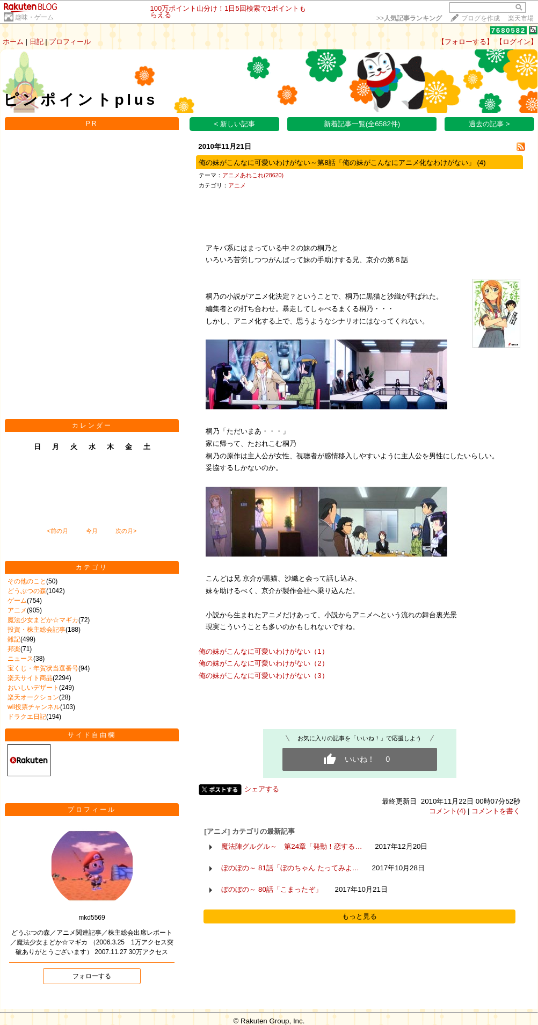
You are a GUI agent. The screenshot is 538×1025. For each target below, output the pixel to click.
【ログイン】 (516, 42)
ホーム (13, 42)
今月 (92, 531)
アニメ (17, 610)
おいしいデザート (33, 687)
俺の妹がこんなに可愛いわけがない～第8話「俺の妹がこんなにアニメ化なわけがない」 (337, 162)
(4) (481, 162)
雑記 (14, 639)
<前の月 (57, 531)
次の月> (125, 531)
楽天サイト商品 (30, 678)
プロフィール (70, 42)
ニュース (20, 658)
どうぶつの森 (27, 591)
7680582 (508, 30)
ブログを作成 (480, 18)
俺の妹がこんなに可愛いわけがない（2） (263, 663)
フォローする (91, 976)
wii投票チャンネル (34, 707)
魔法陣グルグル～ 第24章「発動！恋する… (291, 846)
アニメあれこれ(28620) (252, 175)
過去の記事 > (489, 124)
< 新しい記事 (235, 124)
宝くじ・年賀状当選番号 (43, 668)
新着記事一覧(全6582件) (362, 124)
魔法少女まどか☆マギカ (43, 620)
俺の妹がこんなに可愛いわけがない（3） (263, 676)
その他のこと (27, 581)
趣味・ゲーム (34, 17)
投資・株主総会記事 (37, 629)
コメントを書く (495, 811)
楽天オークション (33, 697)
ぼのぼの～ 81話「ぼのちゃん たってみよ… (290, 868)
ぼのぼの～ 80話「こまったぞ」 (271, 889)
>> (409, 18)
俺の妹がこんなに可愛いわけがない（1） (263, 651)
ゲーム (17, 600)
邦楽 (14, 649)
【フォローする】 (465, 42)
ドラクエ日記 (27, 716)
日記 (36, 42)
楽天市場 (521, 18)
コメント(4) (447, 811)
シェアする (261, 789)
